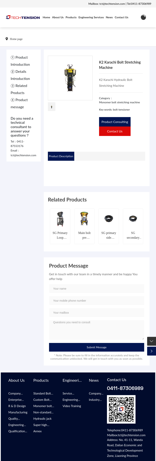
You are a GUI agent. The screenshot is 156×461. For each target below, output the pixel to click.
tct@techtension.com (23, 155)
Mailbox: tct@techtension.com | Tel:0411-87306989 (119, 3)
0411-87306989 (125, 388)
